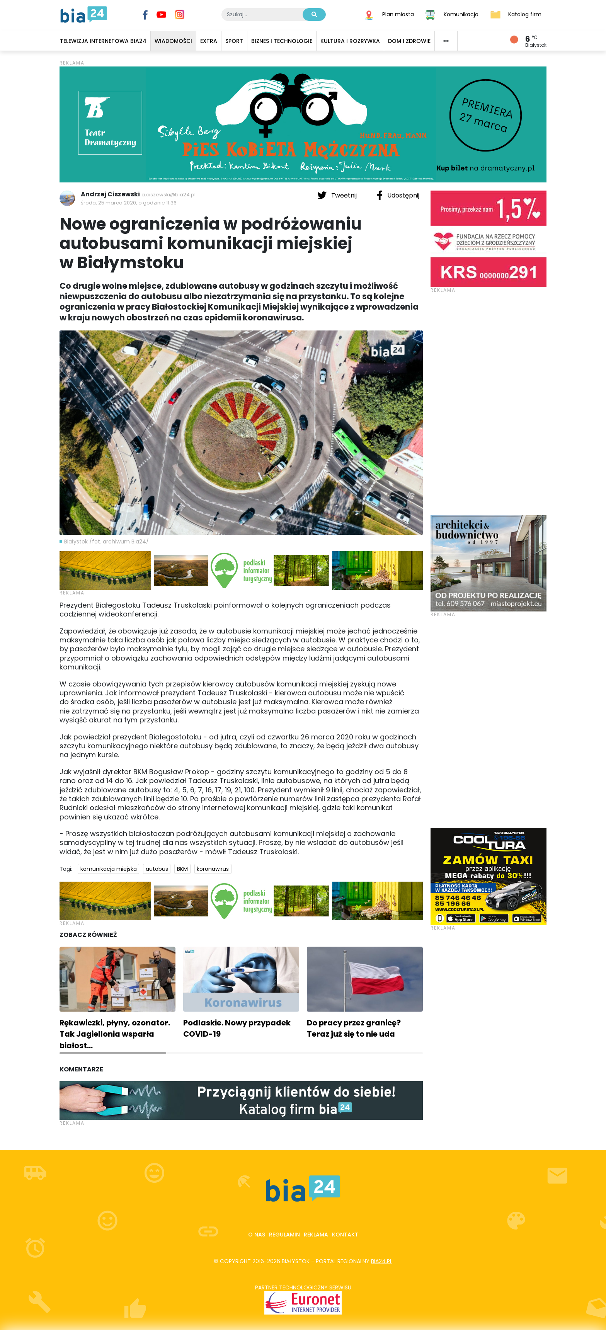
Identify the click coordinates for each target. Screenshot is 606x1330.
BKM (182, 869)
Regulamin (284, 1234)
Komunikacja (461, 14)
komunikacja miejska (108, 869)
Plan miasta (398, 14)
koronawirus (213, 869)
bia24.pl (381, 1261)
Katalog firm (524, 14)
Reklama (316, 1234)
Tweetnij (337, 195)
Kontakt (345, 1234)
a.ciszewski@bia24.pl (168, 194)
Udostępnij (398, 195)
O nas (256, 1234)
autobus (157, 869)
